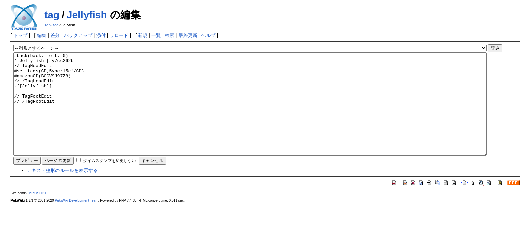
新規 (142, 35)
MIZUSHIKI (37, 213)
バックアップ (78, 35)
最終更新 (187, 35)
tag (51, 14)
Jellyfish (87, 14)
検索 (169, 35)
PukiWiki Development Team (76, 221)
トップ (20, 35)
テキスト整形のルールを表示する (62, 190)
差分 (55, 35)
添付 (101, 35)
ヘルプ (208, 35)
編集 (41, 35)
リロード (119, 35)
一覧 (156, 35)
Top (47, 25)
